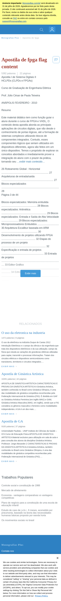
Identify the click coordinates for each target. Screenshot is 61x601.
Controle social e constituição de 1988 (20, 485)
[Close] (57, 562)
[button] (56, 63)
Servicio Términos (10, 555)
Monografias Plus (10, 38)
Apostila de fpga (31, 38)
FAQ (15, 18)
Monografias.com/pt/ (31, 3)
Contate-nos (7, 551)
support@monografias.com (14, 21)
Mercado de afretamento (13, 490)
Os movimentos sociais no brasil (17, 520)
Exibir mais (30, 273)
